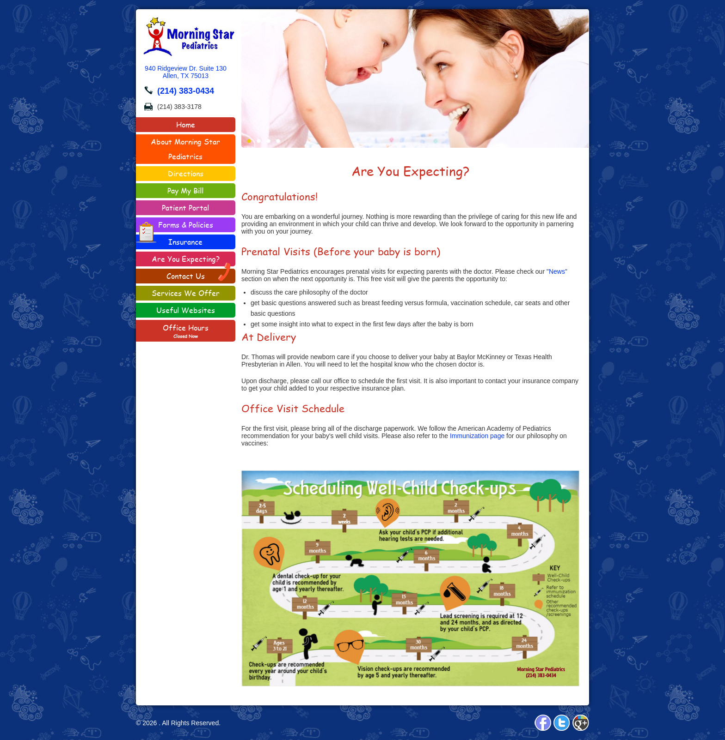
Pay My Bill (185, 190)
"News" (557, 271)
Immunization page (477, 435)
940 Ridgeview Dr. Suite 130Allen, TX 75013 (186, 72)
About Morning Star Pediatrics (185, 149)
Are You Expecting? (186, 258)
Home (185, 124)
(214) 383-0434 (185, 91)
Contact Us (199, 275)
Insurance (185, 241)
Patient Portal (185, 207)
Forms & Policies (174, 225)
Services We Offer (186, 293)
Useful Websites (185, 310)
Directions (185, 173)
